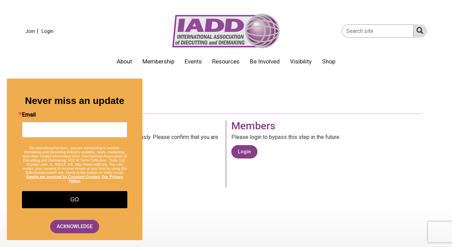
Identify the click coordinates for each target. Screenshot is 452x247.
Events (193, 61)
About (124, 61)
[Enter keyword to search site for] (378, 31)
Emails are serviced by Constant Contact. (63, 177)
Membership (158, 61)
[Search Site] (419, 30)
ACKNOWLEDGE (75, 227)
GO (74, 199)
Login (244, 152)
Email (29, 115)
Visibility (301, 61)
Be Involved (265, 61)
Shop (328, 61)
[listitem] (32, 31)
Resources (226, 61)
